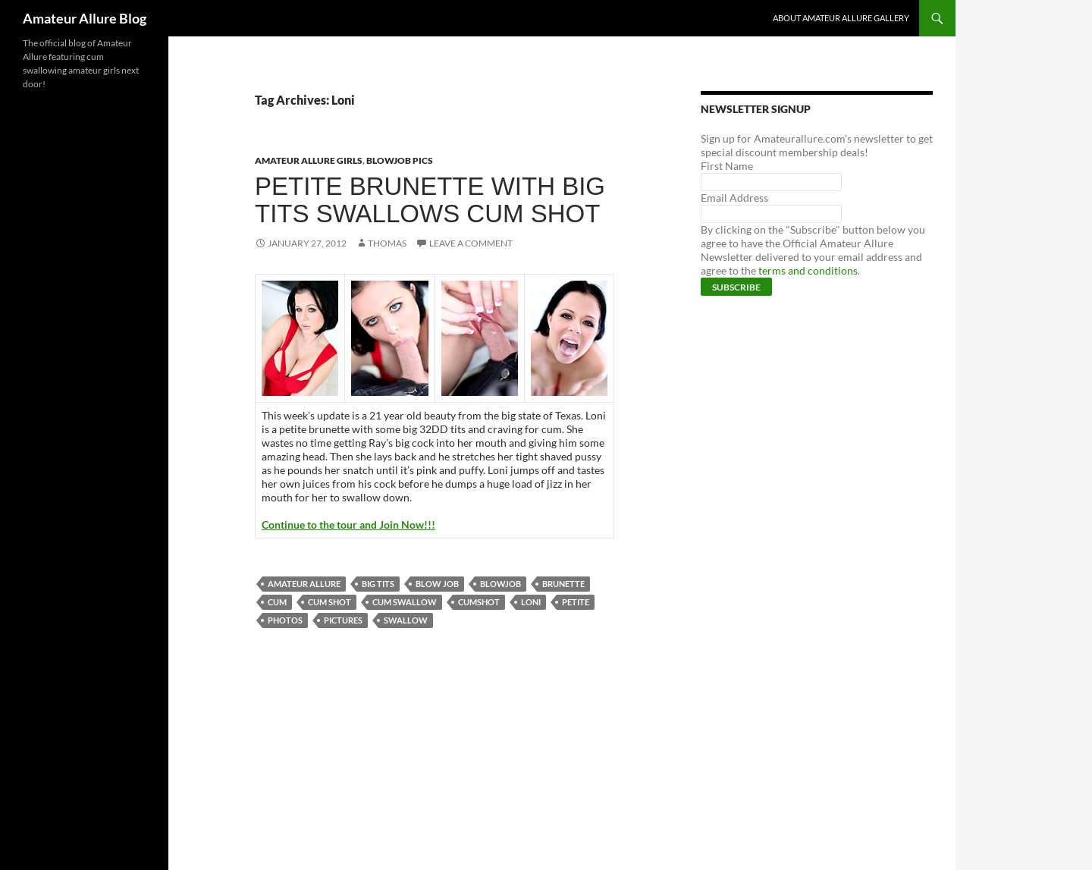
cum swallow (404, 602)
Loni (531, 602)
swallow (406, 620)
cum (277, 602)
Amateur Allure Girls (308, 160)
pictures (343, 620)
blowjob (500, 584)
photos (285, 620)
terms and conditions (808, 270)
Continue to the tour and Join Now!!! (348, 524)
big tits (378, 584)
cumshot (479, 602)
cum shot (329, 602)
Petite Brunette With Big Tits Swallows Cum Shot (430, 200)
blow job (437, 584)
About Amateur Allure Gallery (841, 18)
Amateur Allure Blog (84, 18)
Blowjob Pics (399, 160)
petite (575, 602)
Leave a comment (471, 243)
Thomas (387, 243)
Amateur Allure (304, 584)
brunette (563, 584)
